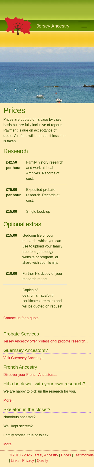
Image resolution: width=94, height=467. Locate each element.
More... (9, 400)
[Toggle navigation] (84, 25)
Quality (42, 460)
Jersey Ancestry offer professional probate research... (45, 341)
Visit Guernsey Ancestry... (23, 358)
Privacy (28, 460)
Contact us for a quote (21, 318)
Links (15, 460)
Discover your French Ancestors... (30, 375)
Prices (66, 455)
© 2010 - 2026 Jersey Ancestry (33, 455)
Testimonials (84, 455)
